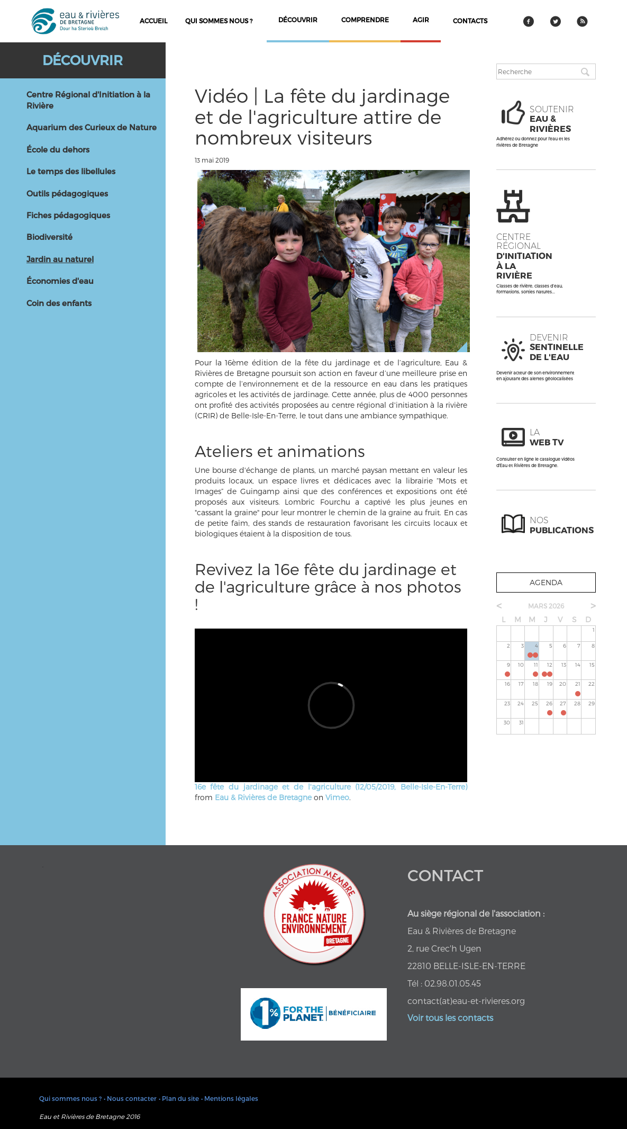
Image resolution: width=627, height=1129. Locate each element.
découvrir (297, 19)
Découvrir (82, 60)
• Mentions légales (229, 1098)
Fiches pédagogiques (68, 215)
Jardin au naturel (60, 259)
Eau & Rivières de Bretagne (263, 797)
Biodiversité (49, 236)
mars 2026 (546, 606)
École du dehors (57, 149)
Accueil (153, 20)
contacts (470, 20)
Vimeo (337, 797)
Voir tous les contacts (450, 1017)
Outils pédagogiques (67, 193)
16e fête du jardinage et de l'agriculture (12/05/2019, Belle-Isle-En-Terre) (331, 786)
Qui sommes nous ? (218, 20)
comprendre (365, 19)
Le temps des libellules (70, 171)
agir (421, 19)
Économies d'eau (60, 280)
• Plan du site (179, 1098)
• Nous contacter (130, 1098)
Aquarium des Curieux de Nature (91, 127)
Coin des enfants (59, 303)
